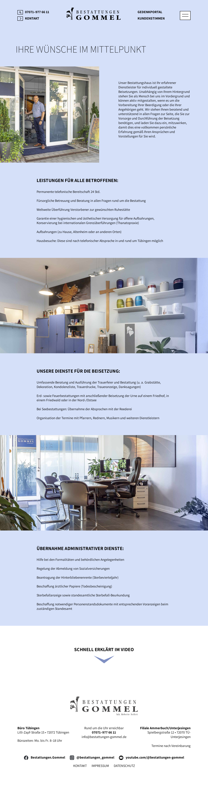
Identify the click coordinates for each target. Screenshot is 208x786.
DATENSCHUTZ (124, 765)
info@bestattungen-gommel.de (104, 737)
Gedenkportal (150, 12)
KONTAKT (80, 765)
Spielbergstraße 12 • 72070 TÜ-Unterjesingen (169, 734)
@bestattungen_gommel (92, 757)
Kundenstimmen (151, 18)
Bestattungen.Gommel (44, 757)
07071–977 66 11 (33, 12)
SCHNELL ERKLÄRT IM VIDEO (104, 649)
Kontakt (28, 18)
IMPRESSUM (100, 765)
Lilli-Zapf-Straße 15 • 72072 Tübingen (43, 732)
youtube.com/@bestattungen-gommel (151, 757)
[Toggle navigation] (185, 15)
